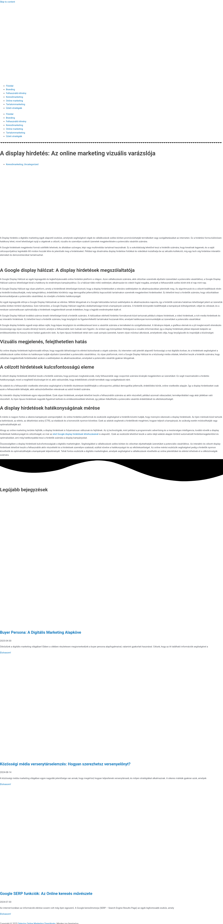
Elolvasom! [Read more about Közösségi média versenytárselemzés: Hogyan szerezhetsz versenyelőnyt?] (5, 784)
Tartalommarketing (15, 104)
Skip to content (7, 1)
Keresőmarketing (14, 97)
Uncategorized (31, 164)
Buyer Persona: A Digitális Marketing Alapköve (40, 632)
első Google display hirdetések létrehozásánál (76, 434)
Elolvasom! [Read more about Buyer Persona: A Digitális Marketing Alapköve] (5, 652)
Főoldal (9, 86)
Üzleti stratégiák (14, 108)
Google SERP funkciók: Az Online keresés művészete (46, 893)
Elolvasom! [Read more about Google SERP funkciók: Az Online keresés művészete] (5, 914)
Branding (10, 89)
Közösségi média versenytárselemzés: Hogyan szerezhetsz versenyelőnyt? (65, 764)
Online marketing (14, 100)
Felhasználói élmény (16, 93)
